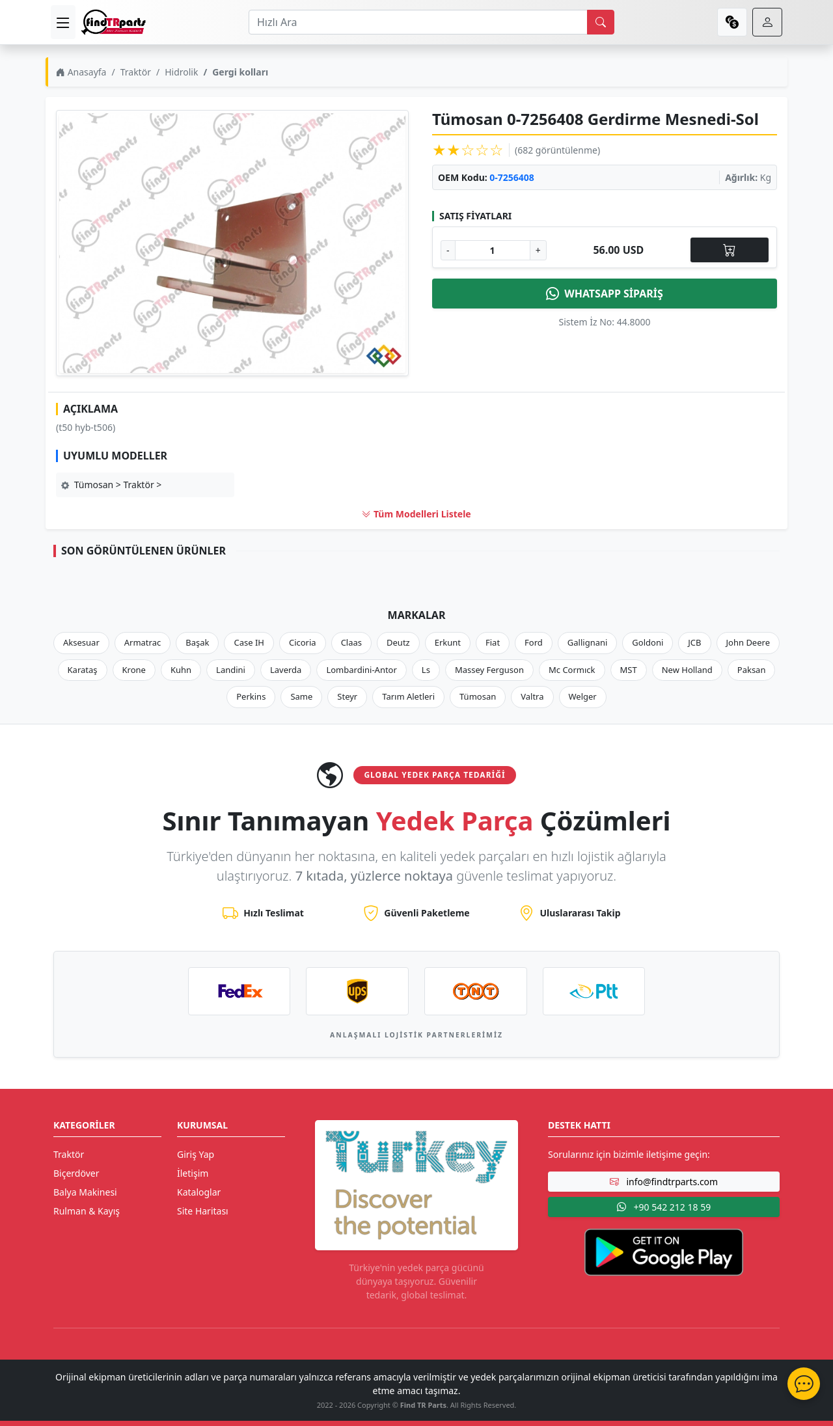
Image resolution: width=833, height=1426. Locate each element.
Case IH (249, 642)
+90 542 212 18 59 (664, 1207)
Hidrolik (181, 72)
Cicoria (302, 642)
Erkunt (448, 642)
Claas (351, 642)
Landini (230, 670)
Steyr (347, 696)
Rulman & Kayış (86, 1211)
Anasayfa (81, 72)
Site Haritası (202, 1211)
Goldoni (647, 642)
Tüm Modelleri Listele (416, 514)
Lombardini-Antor (361, 670)
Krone (134, 670)
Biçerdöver (76, 1173)
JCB (694, 642)
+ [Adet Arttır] (538, 250)
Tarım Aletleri (408, 696)
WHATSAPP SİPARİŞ (604, 293)
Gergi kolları (240, 72)
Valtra (532, 696)
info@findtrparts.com (664, 1181)
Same (301, 696)
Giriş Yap (195, 1154)
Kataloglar (199, 1192)
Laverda (285, 670)
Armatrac (142, 642)
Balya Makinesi (85, 1192)
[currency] (732, 22)
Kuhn (181, 670)
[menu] (63, 22)
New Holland (687, 670)
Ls (426, 670)
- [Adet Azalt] (448, 250)
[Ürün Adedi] (492, 250)
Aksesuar (81, 642)
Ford (534, 642)
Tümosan (477, 696)
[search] (600, 22)
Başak (197, 642)
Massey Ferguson (489, 670)
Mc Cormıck (572, 670)
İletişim (192, 1173)
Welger (583, 696)
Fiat (492, 642)
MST (628, 670)
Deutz (398, 642)
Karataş (83, 670)
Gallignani (587, 642)
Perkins (251, 696)
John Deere (748, 642)
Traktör (135, 72)
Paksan (751, 670)
